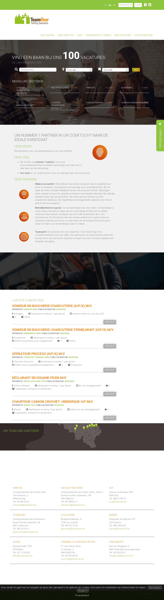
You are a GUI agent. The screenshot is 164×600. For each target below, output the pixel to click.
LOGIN (138, 5)
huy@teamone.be (118, 501)
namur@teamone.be (119, 528)
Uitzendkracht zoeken (98, 35)
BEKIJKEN (109, 322)
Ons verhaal (47, 35)
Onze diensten (66, 35)
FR (106, 5)
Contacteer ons (143, 35)
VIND (136, 69)
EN (114, 5)
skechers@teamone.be (73, 505)
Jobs (79, 35)
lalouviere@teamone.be (73, 528)
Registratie (125, 5)
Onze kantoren (122, 35)
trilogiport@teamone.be (121, 555)
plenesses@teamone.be (25, 532)
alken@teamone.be (22, 555)
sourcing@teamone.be (72, 559)
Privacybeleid (82, 595)
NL (110, 5)
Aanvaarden (155, 587)
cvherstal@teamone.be (24, 505)
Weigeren (83, 590)
